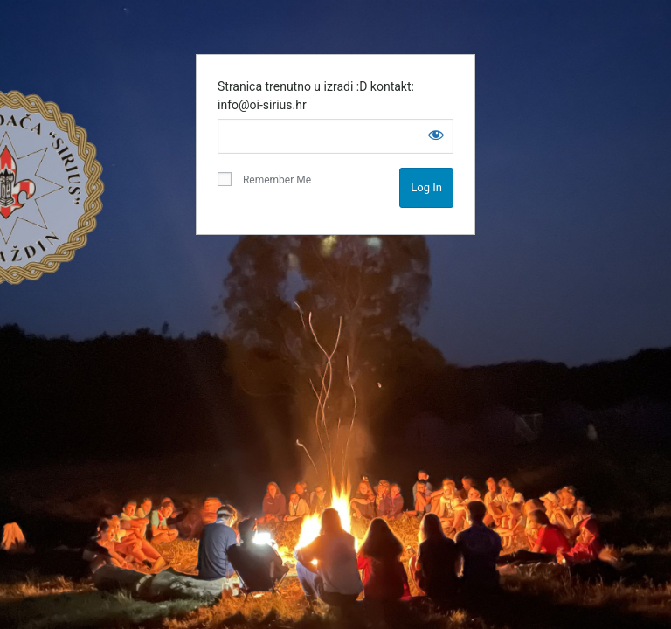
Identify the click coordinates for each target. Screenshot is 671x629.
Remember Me (264, 179)
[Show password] (436, 134)
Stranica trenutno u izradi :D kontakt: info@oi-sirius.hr (316, 95)
